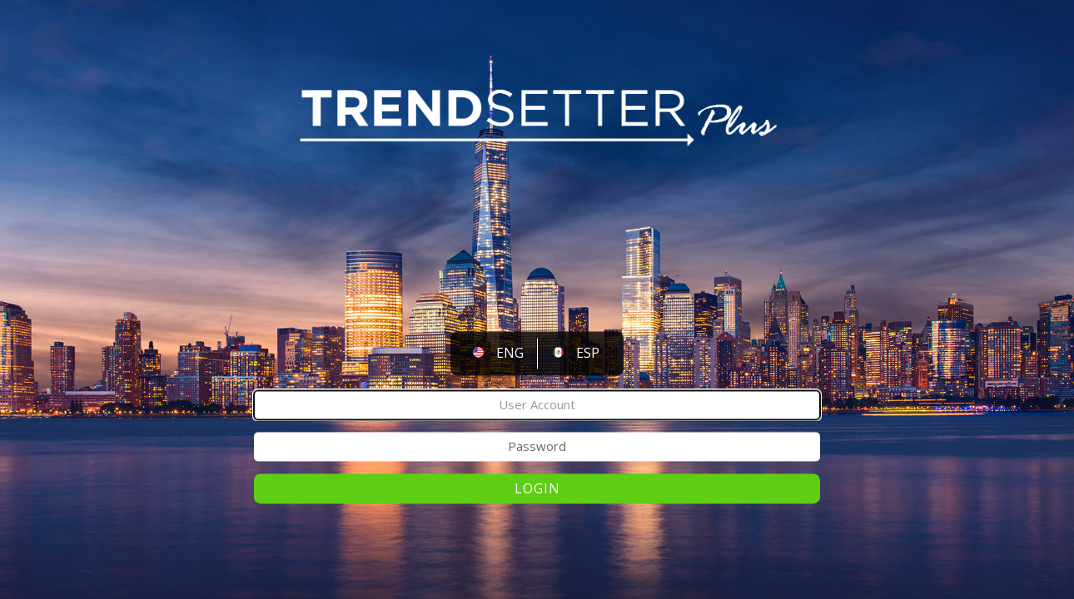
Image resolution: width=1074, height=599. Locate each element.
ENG (510, 353)
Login (537, 488)
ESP (587, 353)
